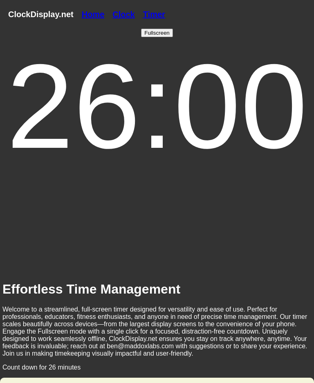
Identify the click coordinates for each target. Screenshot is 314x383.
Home (93, 14)
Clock (123, 14)
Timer (154, 14)
